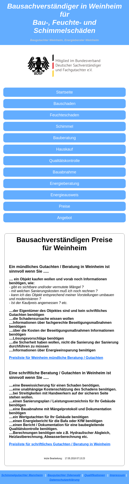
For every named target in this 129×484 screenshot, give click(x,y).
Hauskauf (64, 149)
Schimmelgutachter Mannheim (22, 475)
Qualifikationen (94, 475)
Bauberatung (64, 138)
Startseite (64, 92)
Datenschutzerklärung (64, 479)
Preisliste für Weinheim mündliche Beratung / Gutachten (56, 358)
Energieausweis (64, 195)
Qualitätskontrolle (64, 160)
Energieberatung (64, 183)
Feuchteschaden (64, 115)
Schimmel (64, 126)
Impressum (117, 475)
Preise (64, 206)
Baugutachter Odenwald (63, 475)
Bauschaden (64, 103)
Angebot (64, 218)
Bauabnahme (64, 172)
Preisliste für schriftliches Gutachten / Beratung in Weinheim (59, 444)
